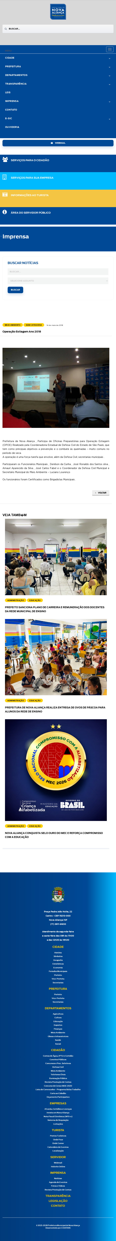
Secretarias (58, 983)
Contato (11, 110)
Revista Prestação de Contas (58, 1082)
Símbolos (58, 956)
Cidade (9, 58)
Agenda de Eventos (58, 1182)
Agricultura (58, 1014)
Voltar (100, 493)
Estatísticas (58, 964)
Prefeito (58, 975)
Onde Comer (58, 1143)
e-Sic (8, 119)
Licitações (58, 1124)
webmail (58, 143)
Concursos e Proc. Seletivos (58, 1063)
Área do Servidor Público (31, 213)
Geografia (58, 960)
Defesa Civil (58, 1067)
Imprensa (11, 101)
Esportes (58, 1025)
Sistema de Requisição (58, 1120)
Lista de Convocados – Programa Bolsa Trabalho (58, 1089)
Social (58, 1044)
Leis (8, 93)
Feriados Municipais (58, 971)
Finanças (58, 1029)
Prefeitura (13, 67)
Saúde (58, 1040)
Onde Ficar (58, 1140)
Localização (58, 1151)
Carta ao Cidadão (58, 1093)
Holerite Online (58, 1167)
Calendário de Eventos (58, 1147)
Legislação (58, 1201)
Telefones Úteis (58, 1075)
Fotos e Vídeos (58, 1186)
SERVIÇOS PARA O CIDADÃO (30, 160)
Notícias (58, 1178)
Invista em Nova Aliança (58, 1113)
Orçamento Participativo (58, 1097)
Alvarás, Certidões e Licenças (58, 1109)
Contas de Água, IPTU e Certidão (58, 1056)
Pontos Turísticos (58, 1136)
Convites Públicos (58, 1060)
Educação (58, 1021)
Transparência (15, 84)
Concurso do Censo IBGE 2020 (58, 1086)
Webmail (58, 1163)
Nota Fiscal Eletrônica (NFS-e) (58, 1116)
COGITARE (66, 1228)
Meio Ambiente (58, 1033)
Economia (58, 968)
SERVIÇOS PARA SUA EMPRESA (32, 178)
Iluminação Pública (58, 1078)
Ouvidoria (12, 127)
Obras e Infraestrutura (58, 1036)
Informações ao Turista (30, 195)
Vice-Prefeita (58, 979)
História (58, 953)
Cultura (58, 1018)
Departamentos (16, 75)
